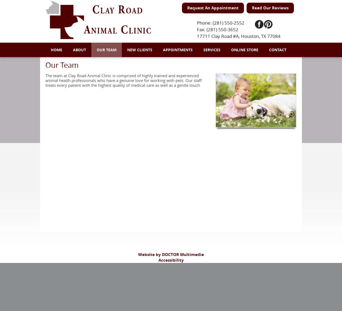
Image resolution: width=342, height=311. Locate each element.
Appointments (178, 49)
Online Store (244, 49)
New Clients (139, 49)
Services (211, 49)
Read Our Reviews (270, 8)
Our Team (106, 49)
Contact (277, 49)
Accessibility (171, 260)
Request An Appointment (213, 8)
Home (56, 49)
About (79, 49)
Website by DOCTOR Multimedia (171, 254)
